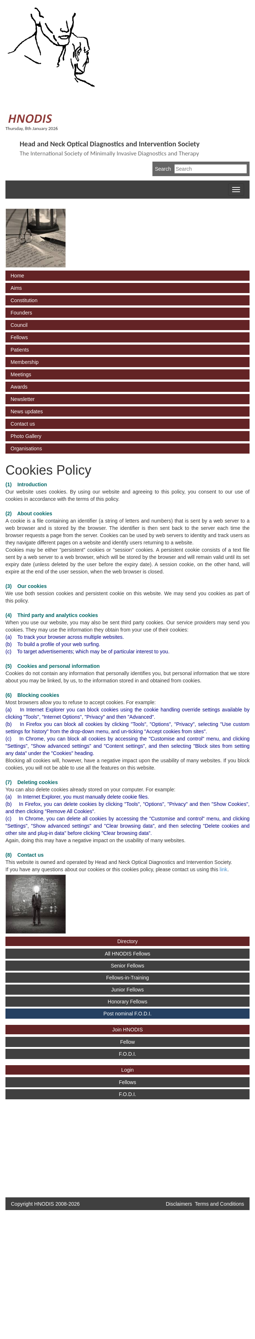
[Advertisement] (33, 1144)
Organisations (26, 448)
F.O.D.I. (127, 1054)
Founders (21, 313)
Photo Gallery (26, 436)
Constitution (24, 300)
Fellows (19, 337)
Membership (25, 362)
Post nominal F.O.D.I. (127, 1014)
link (223, 869)
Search (163, 169)
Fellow (127, 1042)
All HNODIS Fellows (127, 954)
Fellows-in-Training (127, 978)
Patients (20, 350)
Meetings (21, 374)
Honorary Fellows (127, 1002)
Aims (16, 288)
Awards (19, 387)
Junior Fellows (127, 990)
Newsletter (23, 399)
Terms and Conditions (219, 1204)
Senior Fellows (127, 966)
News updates (27, 411)
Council (19, 325)
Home (17, 276)
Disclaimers (179, 1204)
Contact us (23, 424)
